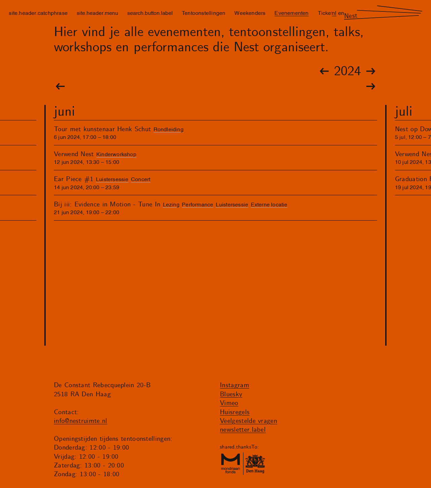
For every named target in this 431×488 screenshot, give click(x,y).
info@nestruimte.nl (80, 421)
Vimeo (229, 403)
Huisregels (235, 412)
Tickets (326, 12)
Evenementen (291, 12)
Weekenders (249, 12)
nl (334, 12)
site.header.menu (97, 12)
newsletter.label (243, 429)
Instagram (234, 385)
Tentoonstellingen (203, 12)
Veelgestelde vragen (248, 421)
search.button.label (150, 12)
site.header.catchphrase (38, 12)
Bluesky (231, 394)
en (341, 12)
